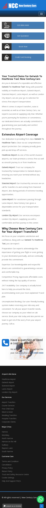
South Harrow (7, 451)
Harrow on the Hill (9, 441)
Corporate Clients (9, 422)
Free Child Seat (8, 409)
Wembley (5, 435)
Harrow (5, 432)
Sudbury (5, 445)
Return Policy (7, 471)
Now (23, 46)
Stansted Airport (8, 386)
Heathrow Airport (9, 379)
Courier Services (8, 405)
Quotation (23, 36)
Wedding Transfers (9, 415)
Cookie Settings (8, 477)
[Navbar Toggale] (41, 14)
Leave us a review (12, 506)
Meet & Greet (7, 412)
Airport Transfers (8, 402)
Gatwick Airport (8, 382)
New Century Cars (29, 497)
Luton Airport (7, 389)
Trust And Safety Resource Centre (15, 474)
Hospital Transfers (9, 418)
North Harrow (7, 438)
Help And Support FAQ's (11, 481)
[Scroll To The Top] (42, 506)
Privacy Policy (7, 468)
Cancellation (7, 465)
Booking (23, 57)
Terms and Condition (10, 461)
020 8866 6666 (36, 353)
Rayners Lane (7, 448)
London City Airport (9, 392)
